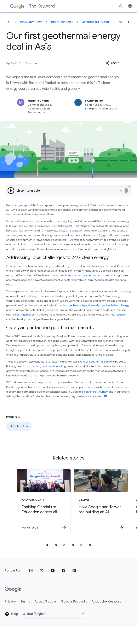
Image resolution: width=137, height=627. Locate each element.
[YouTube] (52, 570)
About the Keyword (107, 601)
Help (11, 614)
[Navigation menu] (6, 6)
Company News (31, 22)
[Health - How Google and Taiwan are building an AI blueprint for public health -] (97, 501)
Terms (25, 601)
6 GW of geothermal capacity (96, 361)
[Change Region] (54, 614)
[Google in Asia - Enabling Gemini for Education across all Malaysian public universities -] (39, 501)
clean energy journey (94, 391)
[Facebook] (63, 570)
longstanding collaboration (41, 366)
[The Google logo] (13, 589)
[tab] (47, 545)
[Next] (128, 22)
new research (118, 314)
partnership (76, 235)
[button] (112, 63)
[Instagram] (31, 570)
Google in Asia (19, 426)
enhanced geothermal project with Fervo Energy (99, 305)
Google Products (74, 601)
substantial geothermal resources (88, 275)
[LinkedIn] (74, 570)
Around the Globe (96, 22)
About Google (45, 601)
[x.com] (41, 570)
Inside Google (62, 22)
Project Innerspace (23, 314)
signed (27, 205)
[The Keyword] (8, 22)
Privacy (10, 601)
